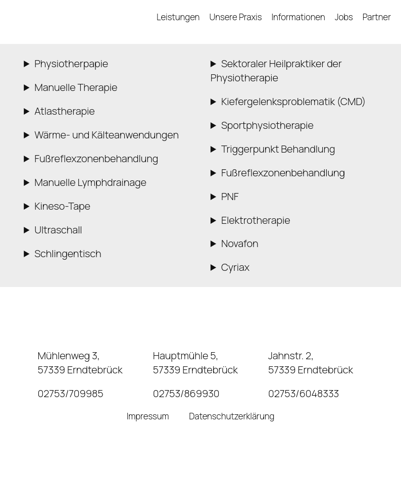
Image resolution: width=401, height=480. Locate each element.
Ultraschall (58, 229)
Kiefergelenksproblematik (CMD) (293, 101)
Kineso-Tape (62, 206)
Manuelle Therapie (75, 87)
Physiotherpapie (71, 63)
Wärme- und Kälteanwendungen (106, 134)
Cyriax (235, 267)
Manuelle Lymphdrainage (90, 182)
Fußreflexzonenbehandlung (96, 158)
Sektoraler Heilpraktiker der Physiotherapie (276, 70)
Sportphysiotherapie (267, 125)
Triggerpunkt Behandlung (278, 149)
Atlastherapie (64, 111)
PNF (230, 196)
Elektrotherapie (255, 220)
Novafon (240, 243)
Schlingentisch (67, 253)
